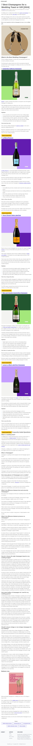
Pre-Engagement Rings (26, 723)
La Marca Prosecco (8, 137)
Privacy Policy (11, 736)
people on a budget (19, 125)
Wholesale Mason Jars (17, 723)
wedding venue (15, 700)
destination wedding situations (24, 183)
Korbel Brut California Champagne (12, 68)
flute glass (17, 482)
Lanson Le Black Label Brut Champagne (14, 365)
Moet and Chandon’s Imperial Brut (9, 327)
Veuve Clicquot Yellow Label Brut (12, 215)
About (10, 733)
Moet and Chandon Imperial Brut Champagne (15, 293)
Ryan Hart (3, 9)
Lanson (17, 397)
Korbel (2, 101)
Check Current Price (6, 135)
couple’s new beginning (23, 12)
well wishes (14, 14)
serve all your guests (18, 712)
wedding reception (12, 438)
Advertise (10, 738)
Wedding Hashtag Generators (7, 723)
